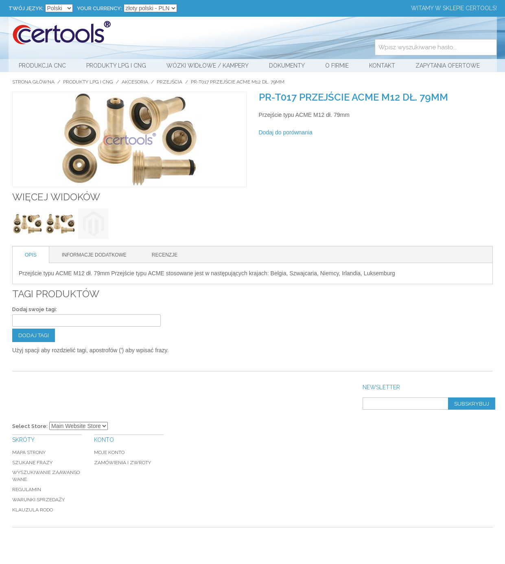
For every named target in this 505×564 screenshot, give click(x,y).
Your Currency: (99, 8)
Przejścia (169, 82)
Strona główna (33, 82)
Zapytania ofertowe (447, 65)
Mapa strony (29, 452)
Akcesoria (135, 82)
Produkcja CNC (42, 65)
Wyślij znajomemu (329, 132)
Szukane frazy (32, 462)
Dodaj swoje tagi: (34, 309)
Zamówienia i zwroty (122, 462)
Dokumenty (287, 65)
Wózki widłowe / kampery (207, 65)
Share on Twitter (362, 132)
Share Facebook (346, 132)
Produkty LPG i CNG (116, 65)
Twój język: (26, 8)
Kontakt (382, 65)
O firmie (337, 65)
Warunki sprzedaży (38, 500)
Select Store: (30, 426)
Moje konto (109, 452)
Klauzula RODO (32, 510)
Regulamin (26, 489)
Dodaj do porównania (286, 132)
